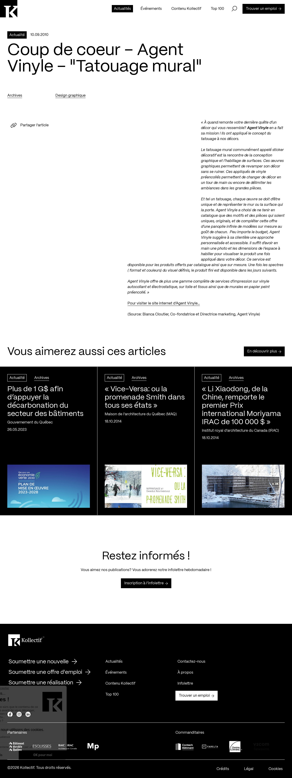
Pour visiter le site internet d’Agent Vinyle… (164, 304)
